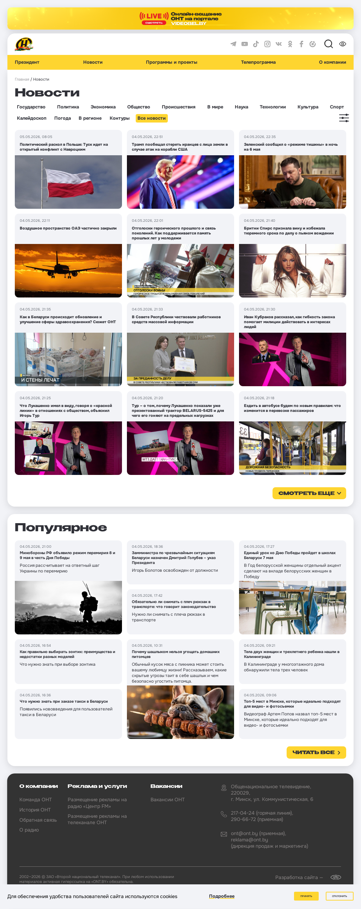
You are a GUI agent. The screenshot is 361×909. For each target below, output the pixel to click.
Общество (138, 107)
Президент (27, 62)
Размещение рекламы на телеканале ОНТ (97, 819)
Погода (62, 118)
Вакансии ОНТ (168, 799)
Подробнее (221, 896)
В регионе (90, 118)
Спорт (337, 107)
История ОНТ (35, 810)
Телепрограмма (258, 62)
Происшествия (178, 107)
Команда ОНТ (35, 799)
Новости (93, 62)
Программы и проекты (171, 62)
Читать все (314, 752)
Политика (68, 107)
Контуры (120, 118)
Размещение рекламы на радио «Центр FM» (97, 802)
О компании (332, 62)
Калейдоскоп (32, 118)
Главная (22, 79)
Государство (31, 107)
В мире (215, 107)
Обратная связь (38, 820)
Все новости (151, 118)
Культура (308, 107)
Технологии (273, 107)
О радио (29, 830)
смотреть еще (307, 493)
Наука (241, 107)
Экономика (103, 107)
